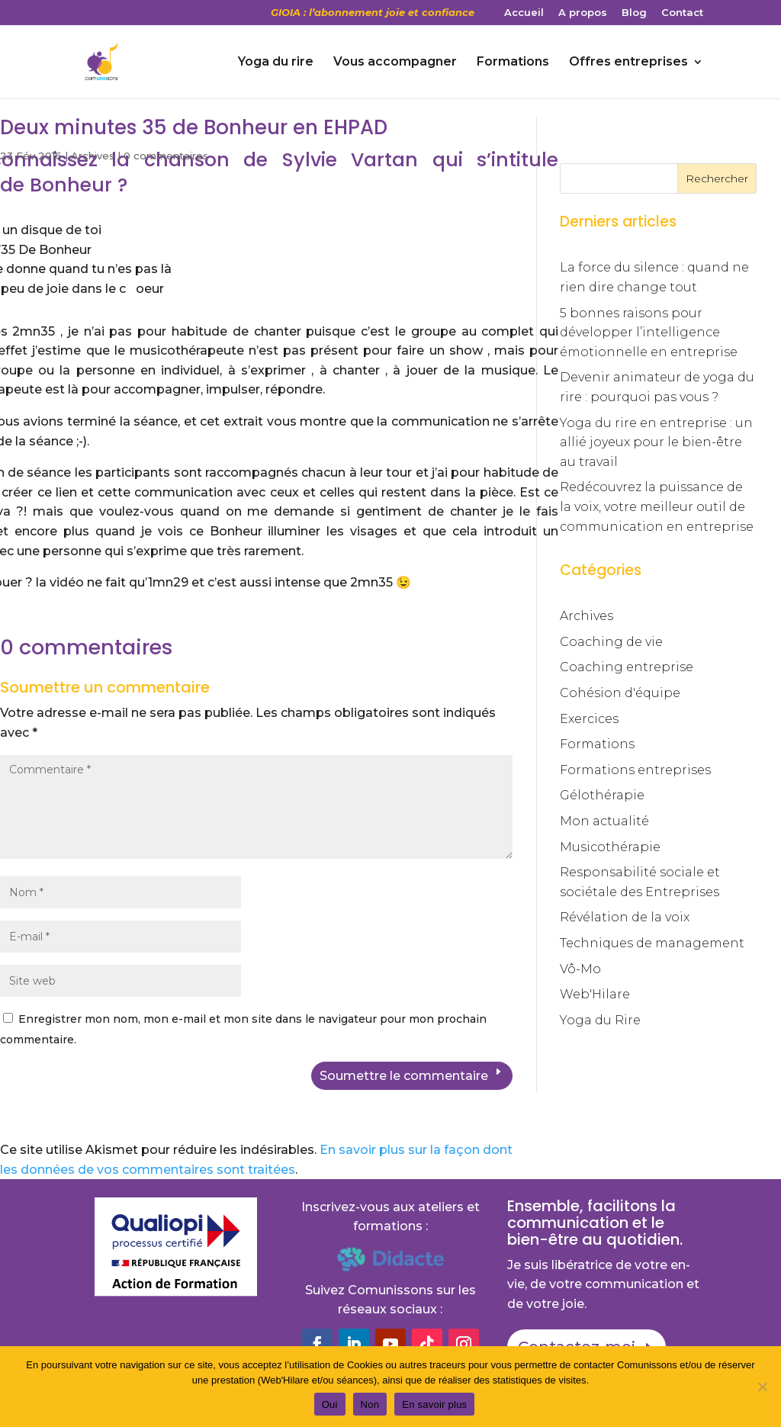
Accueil (524, 13)
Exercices (589, 719)
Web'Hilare (595, 994)
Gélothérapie (602, 795)
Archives (92, 155)
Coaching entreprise (626, 667)
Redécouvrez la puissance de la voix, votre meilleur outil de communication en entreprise (657, 506)
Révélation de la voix (624, 917)
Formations (513, 62)
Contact (682, 13)
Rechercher (717, 178)
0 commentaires (166, 155)
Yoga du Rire (600, 1020)
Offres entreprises (628, 62)
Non (370, 1404)
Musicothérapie (610, 847)
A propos (582, 13)
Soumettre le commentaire (404, 1076)
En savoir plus (434, 1404)
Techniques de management (652, 943)
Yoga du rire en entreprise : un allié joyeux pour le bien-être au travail (656, 442)
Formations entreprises (635, 770)
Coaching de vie (611, 642)
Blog (634, 13)
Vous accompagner (395, 62)
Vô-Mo (580, 969)
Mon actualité (604, 821)
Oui (330, 1404)
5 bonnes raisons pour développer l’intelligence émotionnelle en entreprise (649, 332)
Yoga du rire (275, 62)
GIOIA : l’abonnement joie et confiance (372, 13)
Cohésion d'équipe (620, 693)
